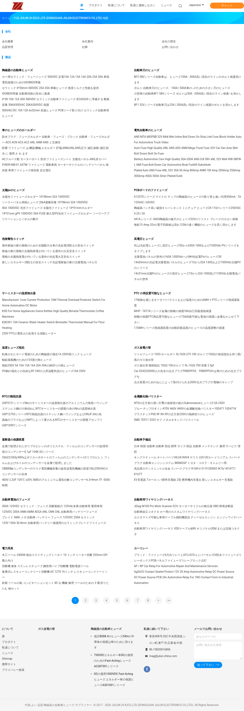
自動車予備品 (142, 439)
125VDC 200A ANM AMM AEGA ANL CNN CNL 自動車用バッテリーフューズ (49, 511)
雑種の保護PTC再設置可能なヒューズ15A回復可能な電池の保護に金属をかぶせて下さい (186, 319)
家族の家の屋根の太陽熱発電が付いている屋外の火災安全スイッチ (44, 251)
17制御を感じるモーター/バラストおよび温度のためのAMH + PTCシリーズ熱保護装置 (187, 302)
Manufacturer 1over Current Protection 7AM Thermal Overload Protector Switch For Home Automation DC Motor (53, 302)
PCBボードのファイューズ (150, 190)
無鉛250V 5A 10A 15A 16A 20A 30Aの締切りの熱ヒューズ (38, 365)
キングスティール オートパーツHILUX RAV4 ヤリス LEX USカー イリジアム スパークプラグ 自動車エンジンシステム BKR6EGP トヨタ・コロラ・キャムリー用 (187, 460)
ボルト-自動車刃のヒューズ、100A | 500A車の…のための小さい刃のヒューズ (182, 88)
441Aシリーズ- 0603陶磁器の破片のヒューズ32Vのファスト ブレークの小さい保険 (186, 219)
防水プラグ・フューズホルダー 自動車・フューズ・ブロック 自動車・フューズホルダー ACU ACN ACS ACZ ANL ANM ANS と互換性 (56, 139)
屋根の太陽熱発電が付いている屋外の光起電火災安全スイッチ (41, 256)
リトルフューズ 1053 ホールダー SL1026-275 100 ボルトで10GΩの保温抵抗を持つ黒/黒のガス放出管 (188, 357)
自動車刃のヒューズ (146, 70)
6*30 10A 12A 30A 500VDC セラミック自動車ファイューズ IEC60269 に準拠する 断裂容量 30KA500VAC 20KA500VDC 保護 (55, 102)
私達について (10, 647)
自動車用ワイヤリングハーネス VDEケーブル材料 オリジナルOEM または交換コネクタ (187, 531)
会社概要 (7, 41)
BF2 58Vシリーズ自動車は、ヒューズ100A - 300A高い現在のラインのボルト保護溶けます (187, 79)
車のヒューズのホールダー (19, 130)
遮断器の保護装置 (13, 439)
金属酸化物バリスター (148, 396)
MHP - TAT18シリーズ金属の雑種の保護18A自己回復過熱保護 (172, 311)
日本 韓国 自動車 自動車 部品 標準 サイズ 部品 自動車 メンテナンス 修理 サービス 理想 (187, 449)
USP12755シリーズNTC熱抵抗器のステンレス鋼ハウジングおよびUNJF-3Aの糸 (52, 414)
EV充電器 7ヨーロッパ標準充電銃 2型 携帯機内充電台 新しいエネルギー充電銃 (183, 479)
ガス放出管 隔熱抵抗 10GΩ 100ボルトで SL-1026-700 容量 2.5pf (174, 365)
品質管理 (7, 47)
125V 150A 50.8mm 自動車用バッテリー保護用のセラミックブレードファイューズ (54, 523)
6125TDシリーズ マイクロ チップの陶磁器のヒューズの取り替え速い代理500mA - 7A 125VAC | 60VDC (187, 199)
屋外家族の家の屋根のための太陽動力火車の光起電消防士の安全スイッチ (48, 245)
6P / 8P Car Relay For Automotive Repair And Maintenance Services (176, 566)
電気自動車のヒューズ (148, 130)
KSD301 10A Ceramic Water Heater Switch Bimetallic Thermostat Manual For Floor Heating (53, 325)
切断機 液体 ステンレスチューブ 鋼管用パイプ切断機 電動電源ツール (45, 566)
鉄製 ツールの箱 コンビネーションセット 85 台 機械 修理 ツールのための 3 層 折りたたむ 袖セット (55, 585)
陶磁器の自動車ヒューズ (17, 70)
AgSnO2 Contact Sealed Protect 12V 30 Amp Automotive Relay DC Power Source (184, 571)
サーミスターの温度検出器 (19, 293)
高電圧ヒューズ (144, 238)
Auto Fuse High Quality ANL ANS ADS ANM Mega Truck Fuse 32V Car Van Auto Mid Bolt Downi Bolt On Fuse (186, 150)
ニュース (7, 653)
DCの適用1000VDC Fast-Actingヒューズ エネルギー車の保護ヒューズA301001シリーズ (114, 679)
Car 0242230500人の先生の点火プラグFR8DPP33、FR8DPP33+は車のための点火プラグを (188, 373)
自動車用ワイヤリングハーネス (153, 499)
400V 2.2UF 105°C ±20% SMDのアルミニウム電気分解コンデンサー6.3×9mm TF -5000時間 (56, 482)
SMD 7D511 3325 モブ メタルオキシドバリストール (166, 419)
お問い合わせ (170, 47)
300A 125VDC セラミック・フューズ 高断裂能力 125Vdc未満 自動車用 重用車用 (52, 506)
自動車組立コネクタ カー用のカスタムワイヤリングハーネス (172, 511)
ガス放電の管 (142, 347)
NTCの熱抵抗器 (11, 396)
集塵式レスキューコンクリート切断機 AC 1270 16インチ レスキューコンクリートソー (54, 574)
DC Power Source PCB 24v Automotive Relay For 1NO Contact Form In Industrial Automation (183, 580)
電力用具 (7, 548)
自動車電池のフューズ (16, 499)
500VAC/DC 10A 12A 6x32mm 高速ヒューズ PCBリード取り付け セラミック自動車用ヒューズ (55, 113)
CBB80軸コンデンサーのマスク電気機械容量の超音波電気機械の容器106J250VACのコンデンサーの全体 (55, 471)
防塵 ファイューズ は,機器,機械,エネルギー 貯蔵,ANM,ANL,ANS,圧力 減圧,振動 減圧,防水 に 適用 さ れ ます (55, 150)
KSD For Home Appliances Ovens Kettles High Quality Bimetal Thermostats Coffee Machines (53, 313)
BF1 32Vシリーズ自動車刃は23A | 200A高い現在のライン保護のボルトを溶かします (186, 104)
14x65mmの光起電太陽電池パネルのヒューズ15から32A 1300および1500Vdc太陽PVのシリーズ (187, 265)
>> (168, 600)
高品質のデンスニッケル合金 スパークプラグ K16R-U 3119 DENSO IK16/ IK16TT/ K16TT (185, 471)
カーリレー (141, 548)
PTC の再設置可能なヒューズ (152, 293)
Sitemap (7, 658)
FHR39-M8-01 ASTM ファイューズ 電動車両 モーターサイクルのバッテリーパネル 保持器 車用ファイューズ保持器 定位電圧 (55, 167)
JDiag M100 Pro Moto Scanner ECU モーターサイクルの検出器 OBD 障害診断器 (183, 506)
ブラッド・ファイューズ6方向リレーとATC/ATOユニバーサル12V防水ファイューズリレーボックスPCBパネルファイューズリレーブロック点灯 (188, 557)
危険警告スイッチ (13, 238)
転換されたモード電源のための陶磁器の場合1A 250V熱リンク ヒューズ (47, 354)
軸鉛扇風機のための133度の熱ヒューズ (27, 359)
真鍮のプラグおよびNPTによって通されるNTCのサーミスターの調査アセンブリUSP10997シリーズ (52, 422)
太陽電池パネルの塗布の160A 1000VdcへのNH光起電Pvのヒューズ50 (177, 256)
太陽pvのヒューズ (13, 190)
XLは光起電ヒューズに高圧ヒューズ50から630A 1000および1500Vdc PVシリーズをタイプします (186, 248)
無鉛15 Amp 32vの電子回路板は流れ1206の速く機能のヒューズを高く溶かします (185, 224)
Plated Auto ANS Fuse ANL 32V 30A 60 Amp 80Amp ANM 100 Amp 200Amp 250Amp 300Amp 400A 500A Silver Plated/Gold (187, 173)
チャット (227, 5)
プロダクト (9, 641)
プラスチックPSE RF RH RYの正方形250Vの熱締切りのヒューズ (174, 414)
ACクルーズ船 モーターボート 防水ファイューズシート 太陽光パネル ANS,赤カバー (54, 159)
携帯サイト (9, 664)
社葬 (85, 47)
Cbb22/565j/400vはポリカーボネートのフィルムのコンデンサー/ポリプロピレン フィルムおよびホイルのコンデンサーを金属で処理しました (56, 460)
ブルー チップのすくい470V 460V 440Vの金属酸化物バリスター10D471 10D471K (185, 408)
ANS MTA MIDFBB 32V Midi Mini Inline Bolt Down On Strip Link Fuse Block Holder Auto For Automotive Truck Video (188, 139)
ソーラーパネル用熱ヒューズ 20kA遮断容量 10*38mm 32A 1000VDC (45, 202)
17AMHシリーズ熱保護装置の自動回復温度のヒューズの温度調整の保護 (179, 327)
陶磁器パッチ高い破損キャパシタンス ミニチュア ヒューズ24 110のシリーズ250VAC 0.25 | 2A (187, 210)
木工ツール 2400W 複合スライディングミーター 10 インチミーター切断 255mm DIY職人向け (55, 557)
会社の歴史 (169, 41)
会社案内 (87, 41)
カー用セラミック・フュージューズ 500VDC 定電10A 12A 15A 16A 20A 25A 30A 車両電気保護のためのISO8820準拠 (55, 79)
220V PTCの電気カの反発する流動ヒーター (29, 333)
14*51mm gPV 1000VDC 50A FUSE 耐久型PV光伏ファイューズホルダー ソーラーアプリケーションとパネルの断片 (55, 216)
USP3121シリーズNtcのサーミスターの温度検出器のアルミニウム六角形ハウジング (55, 403)
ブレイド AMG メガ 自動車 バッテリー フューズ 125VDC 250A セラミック (48, 517)
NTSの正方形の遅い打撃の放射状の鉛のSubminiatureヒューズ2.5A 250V (179, 403)
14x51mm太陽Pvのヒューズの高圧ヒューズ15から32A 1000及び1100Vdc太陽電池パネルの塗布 (187, 276)
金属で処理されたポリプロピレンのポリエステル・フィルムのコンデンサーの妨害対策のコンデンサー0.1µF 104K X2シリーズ (55, 449)
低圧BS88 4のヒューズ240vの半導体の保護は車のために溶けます (114, 642)
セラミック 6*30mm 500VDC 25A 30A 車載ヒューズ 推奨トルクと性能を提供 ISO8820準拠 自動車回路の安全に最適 (50, 90)
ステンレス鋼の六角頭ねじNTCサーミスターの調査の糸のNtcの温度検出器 (49, 408)
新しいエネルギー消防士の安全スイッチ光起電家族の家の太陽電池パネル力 (49, 262)
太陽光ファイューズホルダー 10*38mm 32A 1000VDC (36, 196)
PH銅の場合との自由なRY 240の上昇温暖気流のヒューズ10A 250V (43, 371)
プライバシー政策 (13, 669)
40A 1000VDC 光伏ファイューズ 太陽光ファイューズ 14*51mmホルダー (47, 207)
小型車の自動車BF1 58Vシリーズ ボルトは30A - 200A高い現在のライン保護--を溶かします (188, 96)
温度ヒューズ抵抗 (13, 347)
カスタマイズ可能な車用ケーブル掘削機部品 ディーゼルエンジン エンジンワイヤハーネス (188, 520)
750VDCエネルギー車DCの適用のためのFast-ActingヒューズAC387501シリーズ (113, 660)
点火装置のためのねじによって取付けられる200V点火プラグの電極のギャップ (183, 382)
